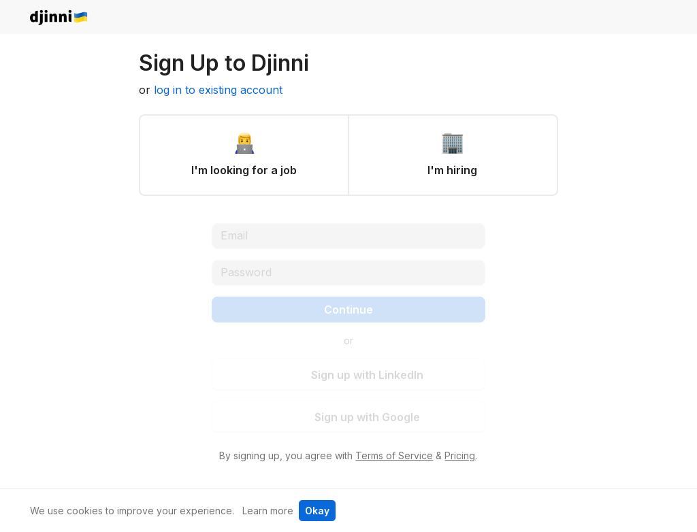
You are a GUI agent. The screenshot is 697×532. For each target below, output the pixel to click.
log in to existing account (218, 90)
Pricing (459, 455)
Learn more (267, 510)
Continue (348, 309)
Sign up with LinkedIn (358, 375)
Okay (317, 510)
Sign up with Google (358, 417)
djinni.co (59, 18)
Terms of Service (394, 455)
